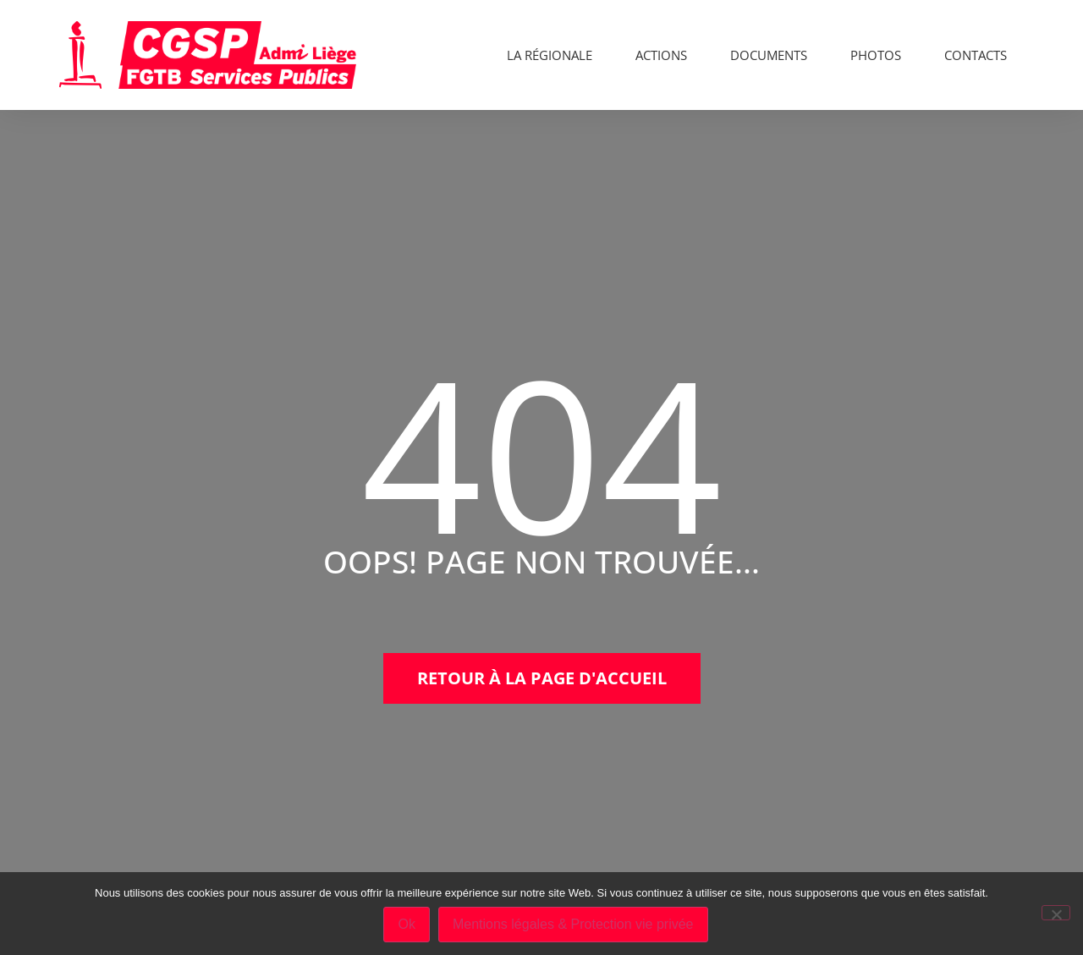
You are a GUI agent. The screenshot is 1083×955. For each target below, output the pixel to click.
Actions (661, 55)
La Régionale (549, 55)
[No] (1056, 912)
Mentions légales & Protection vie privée (573, 924)
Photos (875, 55)
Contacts (975, 55)
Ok (406, 924)
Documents (768, 55)
